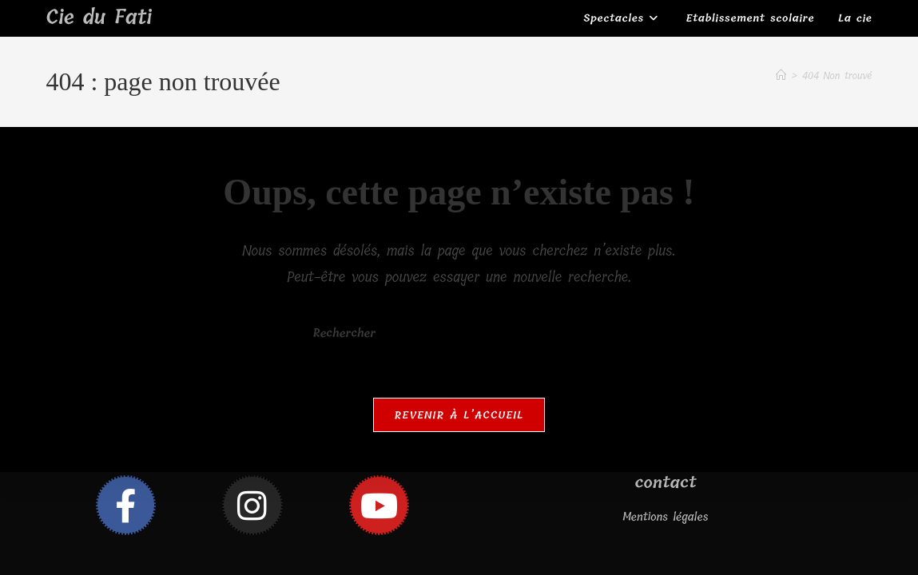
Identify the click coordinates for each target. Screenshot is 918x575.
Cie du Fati (99, 18)
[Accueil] (781, 75)
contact (666, 483)
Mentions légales (666, 517)
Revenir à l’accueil (459, 414)
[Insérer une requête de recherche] (459, 334)
